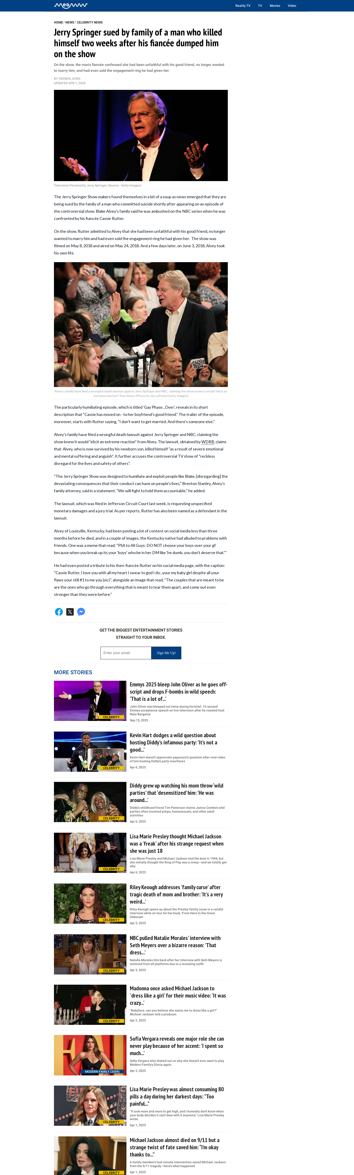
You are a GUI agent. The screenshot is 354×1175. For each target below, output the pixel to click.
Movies (275, 5)
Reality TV (242, 5)
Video (292, 5)
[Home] (71, 6)
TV (260, 5)
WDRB (207, 441)
